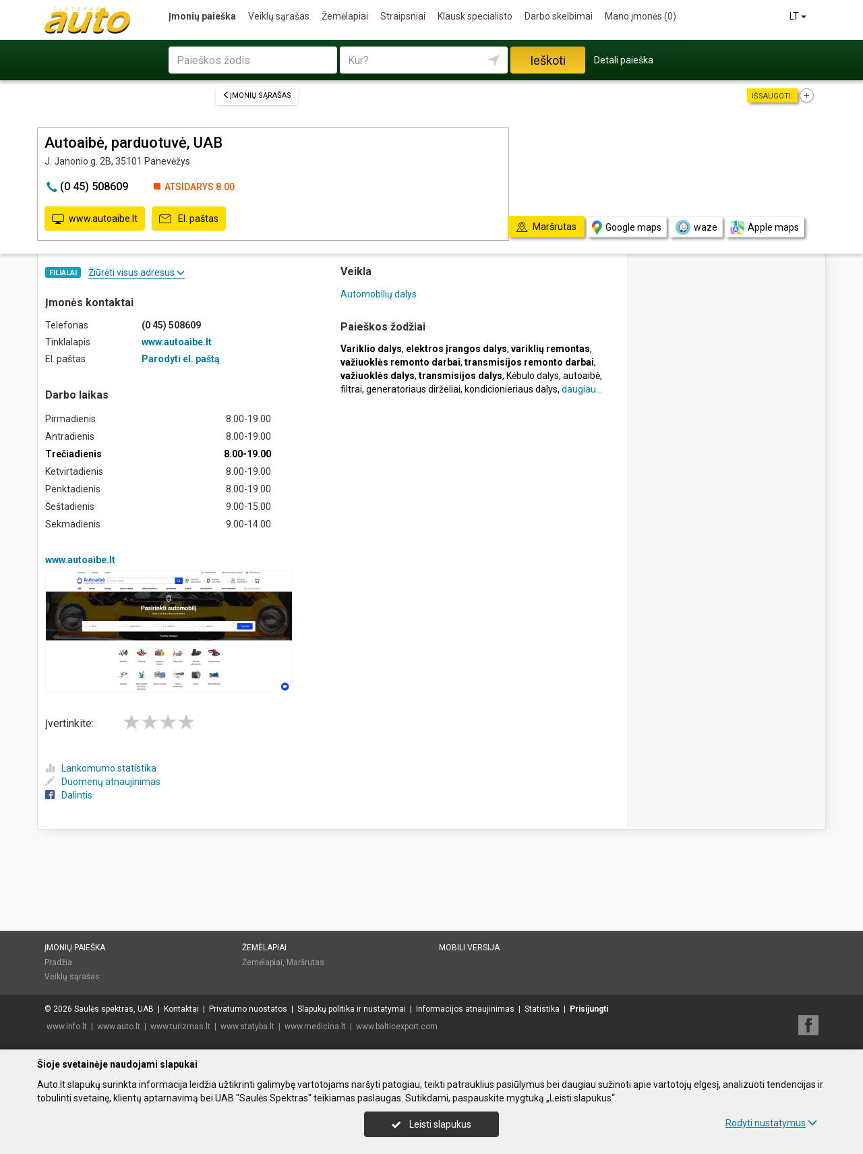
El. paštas (188, 219)
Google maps (626, 228)
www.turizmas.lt (180, 1026)
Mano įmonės (640, 16)
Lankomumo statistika (100, 768)
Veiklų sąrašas (278, 16)
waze (695, 227)
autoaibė (581, 375)
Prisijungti (589, 1009)
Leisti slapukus (431, 1124)
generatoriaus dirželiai (413, 389)
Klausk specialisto (475, 16)
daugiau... (582, 389)
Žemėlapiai (345, 16)
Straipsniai (402, 16)
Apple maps (764, 228)
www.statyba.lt (247, 1026)
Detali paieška (623, 60)
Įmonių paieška (202, 16)
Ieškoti (548, 60)
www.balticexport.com (397, 1026)
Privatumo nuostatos (248, 1009)
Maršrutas (305, 962)
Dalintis (68, 795)
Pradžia (58, 962)
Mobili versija (469, 947)
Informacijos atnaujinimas (465, 1009)
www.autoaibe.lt (95, 219)
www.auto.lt (118, 1026)
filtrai (351, 389)
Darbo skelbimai (559, 16)
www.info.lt (67, 1026)
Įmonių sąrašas (256, 95)
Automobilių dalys (378, 294)
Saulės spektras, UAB (114, 1009)
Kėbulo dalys (532, 375)
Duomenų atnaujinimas (102, 781)
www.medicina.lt (315, 1026)
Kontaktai (181, 1009)
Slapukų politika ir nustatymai (351, 1009)
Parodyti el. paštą (181, 358)
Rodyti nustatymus (771, 1123)
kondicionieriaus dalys (511, 389)
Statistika (542, 1009)
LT (799, 16)
